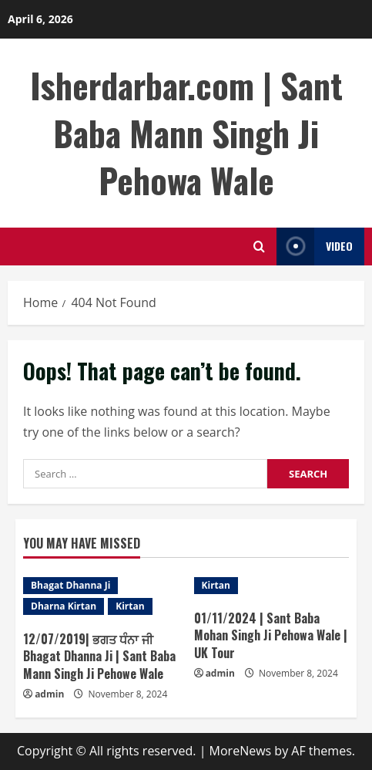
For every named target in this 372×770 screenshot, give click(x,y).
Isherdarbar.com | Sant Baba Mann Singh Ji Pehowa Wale (186, 132)
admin (49, 694)
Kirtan (130, 606)
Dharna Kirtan (63, 606)
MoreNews (240, 750)
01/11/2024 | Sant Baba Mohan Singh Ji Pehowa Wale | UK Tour (270, 635)
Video (314, 246)
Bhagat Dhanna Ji (70, 585)
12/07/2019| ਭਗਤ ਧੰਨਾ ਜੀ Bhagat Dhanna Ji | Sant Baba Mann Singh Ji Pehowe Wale (99, 656)
